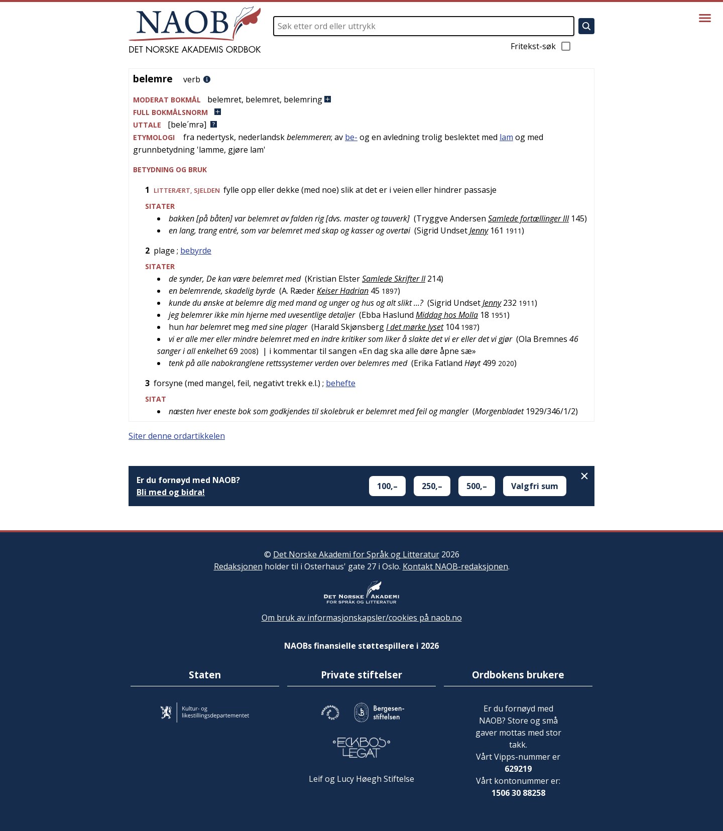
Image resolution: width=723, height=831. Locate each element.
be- (351, 137)
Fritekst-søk (541, 46)
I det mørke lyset (414, 326)
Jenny (478, 230)
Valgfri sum (534, 486)
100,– (387, 486)
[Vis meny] (705, 18)
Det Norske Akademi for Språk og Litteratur (356, 554)
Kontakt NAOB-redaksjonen (455, 566)
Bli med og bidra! (171, 492)
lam (506, 137)
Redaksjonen (238, 566)
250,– (432, 486)
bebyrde (195, 250)
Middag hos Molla (447, 314)
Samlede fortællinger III (528, 218)
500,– (476, 486)
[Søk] (586, 26)
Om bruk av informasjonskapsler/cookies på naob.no (362, 617)
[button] (361, 99)
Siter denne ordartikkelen (177, 435)
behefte (340, 383)
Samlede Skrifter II (393, 278)
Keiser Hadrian (343, 290)
